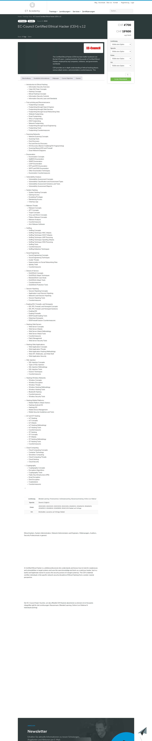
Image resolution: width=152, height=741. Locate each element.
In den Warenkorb (121, 79)
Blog (96, 2)
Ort (112, 62)
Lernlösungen (64, 12)
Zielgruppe (55, 78)
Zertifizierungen (88, 12)
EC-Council (22, 21)
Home (20, 16)
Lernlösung (114, 41)
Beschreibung (26, 78)
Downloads (101, 2)
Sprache (113, 48)
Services (76, 12)
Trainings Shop (27, 16)
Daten (112, 55)
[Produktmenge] (128, 74)
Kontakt (115, 2)
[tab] (26, 78)
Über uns (109, 2)
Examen (78, 78)
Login (132, 2)
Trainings (53, 12)
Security (31, 21)
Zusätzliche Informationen (41, 78)
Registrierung (125, 2)
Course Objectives (67, 78)
